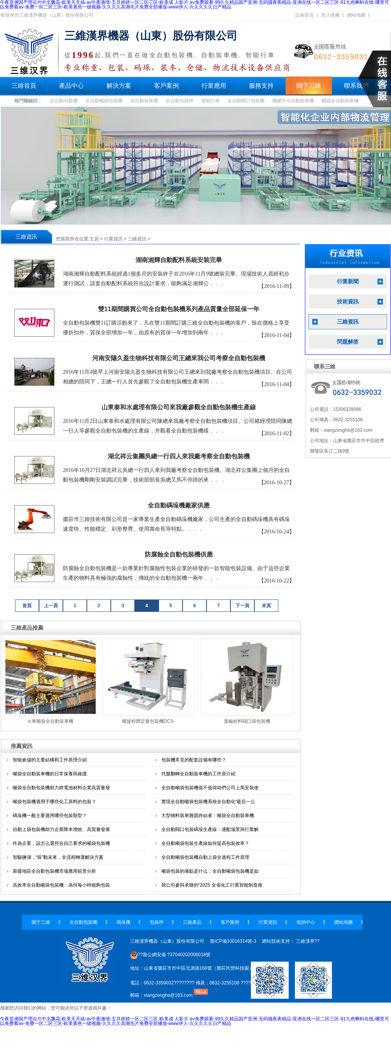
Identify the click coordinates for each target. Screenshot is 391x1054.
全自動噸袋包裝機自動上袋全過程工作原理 (205, 857)
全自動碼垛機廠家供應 (179, 505)
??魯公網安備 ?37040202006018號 (170, 954)
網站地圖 (356, 15)
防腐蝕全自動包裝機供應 (179, 554)
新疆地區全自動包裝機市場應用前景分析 (54, 871)
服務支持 (261, 85)
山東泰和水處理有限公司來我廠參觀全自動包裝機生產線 (179, 407)
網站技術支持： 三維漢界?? (291, 941)
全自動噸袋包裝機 (103, 101)
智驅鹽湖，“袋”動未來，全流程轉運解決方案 (58, 857)
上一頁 (51, 605)
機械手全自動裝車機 (293, 101)
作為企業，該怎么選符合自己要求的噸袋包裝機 (61, 843)
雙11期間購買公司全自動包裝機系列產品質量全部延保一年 (178, 309)
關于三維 (308, 85)
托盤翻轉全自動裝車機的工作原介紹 (198, 773)
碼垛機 (123, 922)
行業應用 (213, 85)
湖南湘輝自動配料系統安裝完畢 (178, 260)
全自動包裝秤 (179, 101)
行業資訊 (113, 239)
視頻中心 (305, 922)
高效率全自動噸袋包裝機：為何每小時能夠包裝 (61, 885)
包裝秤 (157, 922)
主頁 (94, 239)
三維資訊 (137, 239)
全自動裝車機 (144, 101)
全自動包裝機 (64, 101)
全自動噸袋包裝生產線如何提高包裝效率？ (205, 843)
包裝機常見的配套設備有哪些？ (193, 760)
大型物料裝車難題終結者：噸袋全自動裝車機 (207, 815)
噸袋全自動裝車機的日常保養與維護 (50, 773)
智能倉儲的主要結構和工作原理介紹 (50, 760)
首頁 (27, 605)
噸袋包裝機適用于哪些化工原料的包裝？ (54, 801)
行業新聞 (348, 281)
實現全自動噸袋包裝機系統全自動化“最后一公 (208, 801)
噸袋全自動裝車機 (340, 101)
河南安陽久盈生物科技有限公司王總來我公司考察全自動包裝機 (178, 358)
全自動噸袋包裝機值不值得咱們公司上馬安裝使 (210, 787)
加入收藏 (330, 15)
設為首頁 (304, 15)
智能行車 (210, 101)
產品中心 (71, 85)
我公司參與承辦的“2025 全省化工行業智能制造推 (211, 885)
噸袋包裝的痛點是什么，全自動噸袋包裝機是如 (210, 871)
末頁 (266, 605)
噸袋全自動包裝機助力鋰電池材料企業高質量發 (61, 787)
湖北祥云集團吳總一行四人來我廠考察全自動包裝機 (179, 456)
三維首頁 (24, 85)
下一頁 (242, 605)
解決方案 (119, 85)
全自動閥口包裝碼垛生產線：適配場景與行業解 (210, 829)
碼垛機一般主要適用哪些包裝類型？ (50, 815)
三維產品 (192, 922)
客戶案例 (166, 85)
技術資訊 (348, 302)
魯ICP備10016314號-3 (233, 941)
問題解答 (348, 342)
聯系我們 (356, 85)
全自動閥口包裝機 (245, 101)
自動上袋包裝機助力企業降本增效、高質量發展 (61, 829)
